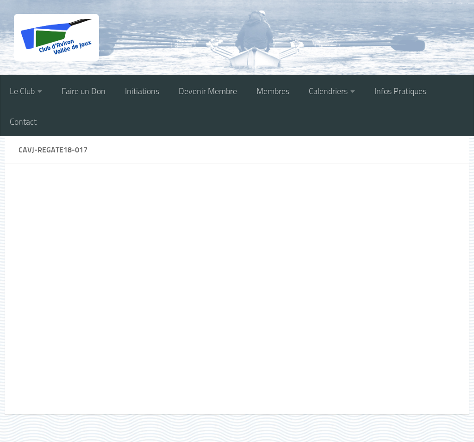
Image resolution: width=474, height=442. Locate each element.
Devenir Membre (208, 91)
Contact (23, 122)
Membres (272, 91)
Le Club (22, 91)
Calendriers (328, 91)
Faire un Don (84, 91)
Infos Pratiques (400, 91)
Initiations (142, 91)
